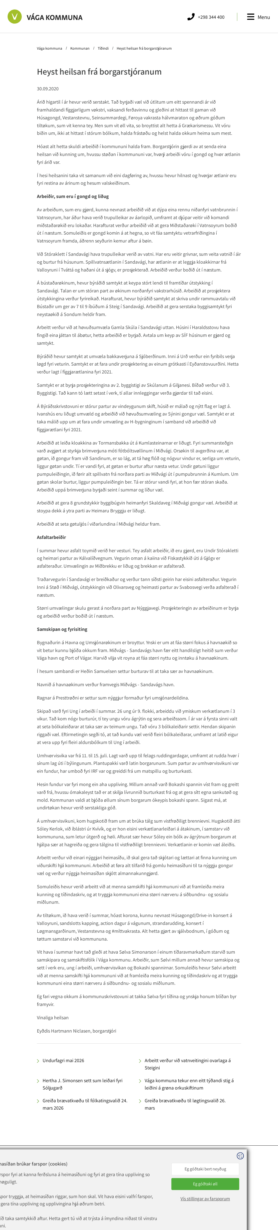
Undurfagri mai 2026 (63, 1060)
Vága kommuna (50, 48)
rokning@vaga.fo (80, 1191)
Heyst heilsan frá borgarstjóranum (144, 48)
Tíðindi (103, 48)
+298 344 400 (80, 1178)
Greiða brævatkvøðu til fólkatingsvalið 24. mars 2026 (85, 1104)
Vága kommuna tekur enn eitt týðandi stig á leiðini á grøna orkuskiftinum (189, 1084)
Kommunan (80, 48)
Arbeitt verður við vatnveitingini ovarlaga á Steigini (188, 1064)
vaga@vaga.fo (77, 1184)
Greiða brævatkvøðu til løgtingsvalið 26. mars (185, 1104)
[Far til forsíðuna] (45, 16)
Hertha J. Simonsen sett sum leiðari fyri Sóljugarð (82, 1084)
